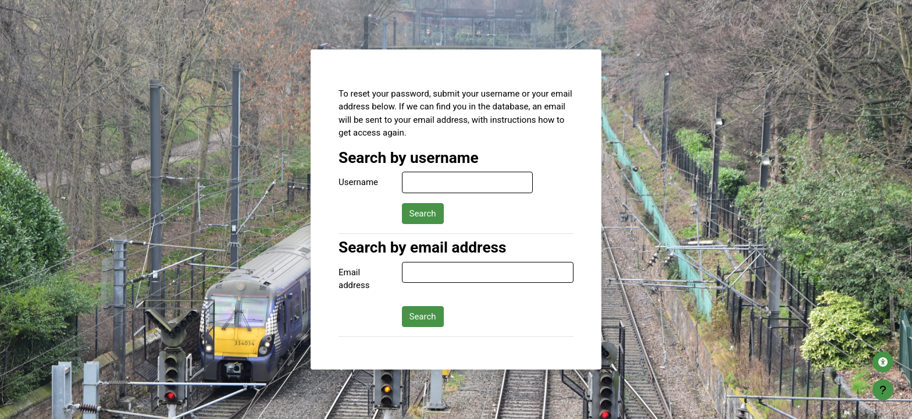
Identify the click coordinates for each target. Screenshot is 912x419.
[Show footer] (882, 389)
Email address (354, 279)
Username (358, 182)
